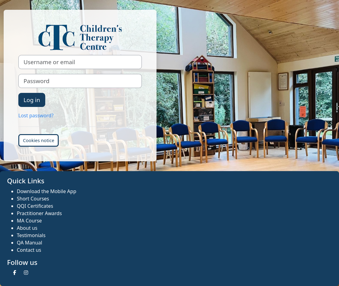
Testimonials (31, 235)
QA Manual (29, 242)
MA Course (29, 220)
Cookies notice (38, 140)
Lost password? (35, 115)
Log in (32, 100)
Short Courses (33, 198)
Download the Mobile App (46, 191)
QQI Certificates (35, 206)
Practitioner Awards (39, 213)
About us (27, 228)
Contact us (29, 250)
